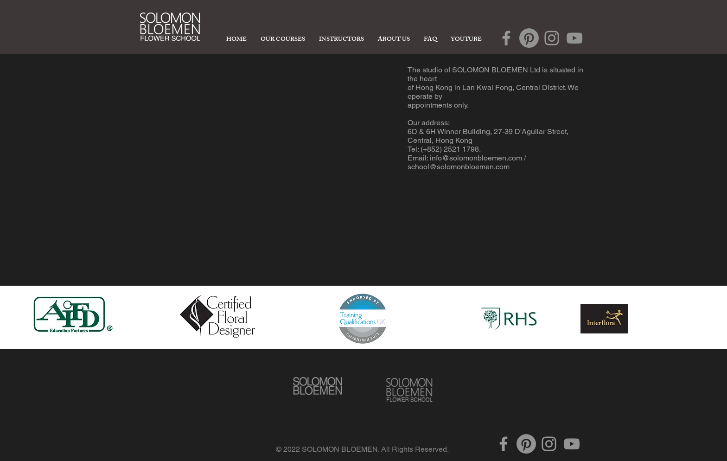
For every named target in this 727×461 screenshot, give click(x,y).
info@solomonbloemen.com (476, 158)
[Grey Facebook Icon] (506, 38)
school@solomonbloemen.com (459, 166)
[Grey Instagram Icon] (551, 38)
